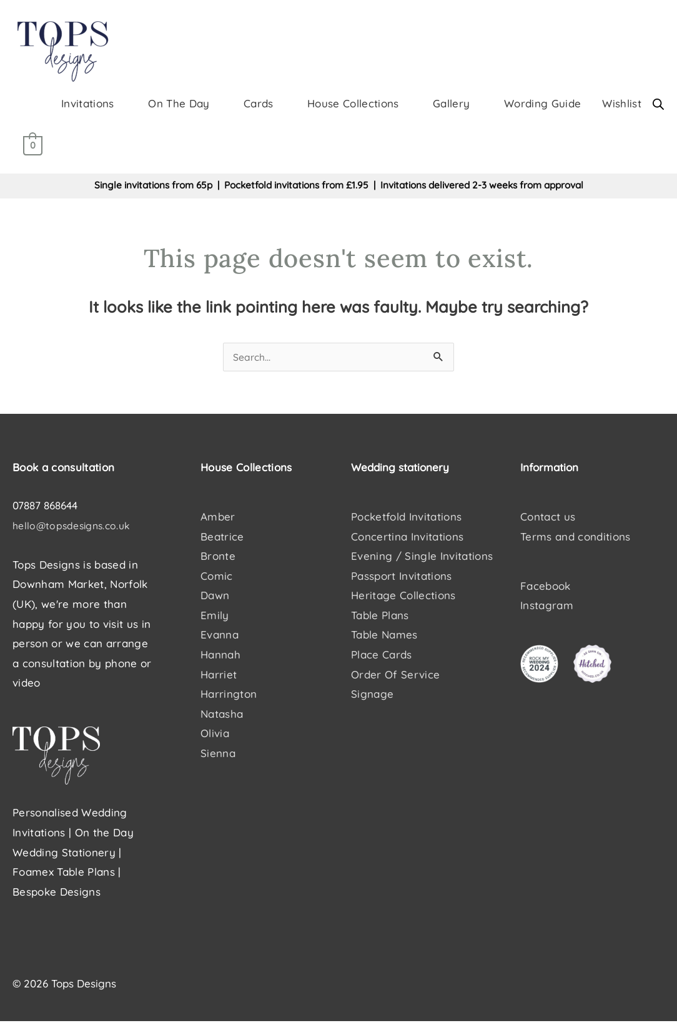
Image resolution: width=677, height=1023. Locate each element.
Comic (216, 577)
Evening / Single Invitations (422, 557)
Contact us (547, 517)
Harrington (228, 695)
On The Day (178, 103)
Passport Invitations (401, 577)
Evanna (219, 636)
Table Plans (380, 616)
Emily (214, 616)
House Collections (353, 103)
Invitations (87, 103)
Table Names (384, 636)
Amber (217, 517)
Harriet (218, 675)
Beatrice (222, 537)
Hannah (220, 655)
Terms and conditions (575, 537)
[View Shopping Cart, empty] (32, 146)
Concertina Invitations (407, 537)
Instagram (546, 607)
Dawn (214, 597)
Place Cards (381, 655)
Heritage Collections (403, 597)
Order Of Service (395, 675)
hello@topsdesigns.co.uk (75, 526)
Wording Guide (542, 103)
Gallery (451, 103)
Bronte (217, 557)
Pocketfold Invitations (406, 517)
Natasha (221, 715)
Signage (372, 695)
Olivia (214, 735)
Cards (259, 103)
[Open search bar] (658, 104)
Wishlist (621, 103)
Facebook (545, 587)
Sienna (217, 754)
